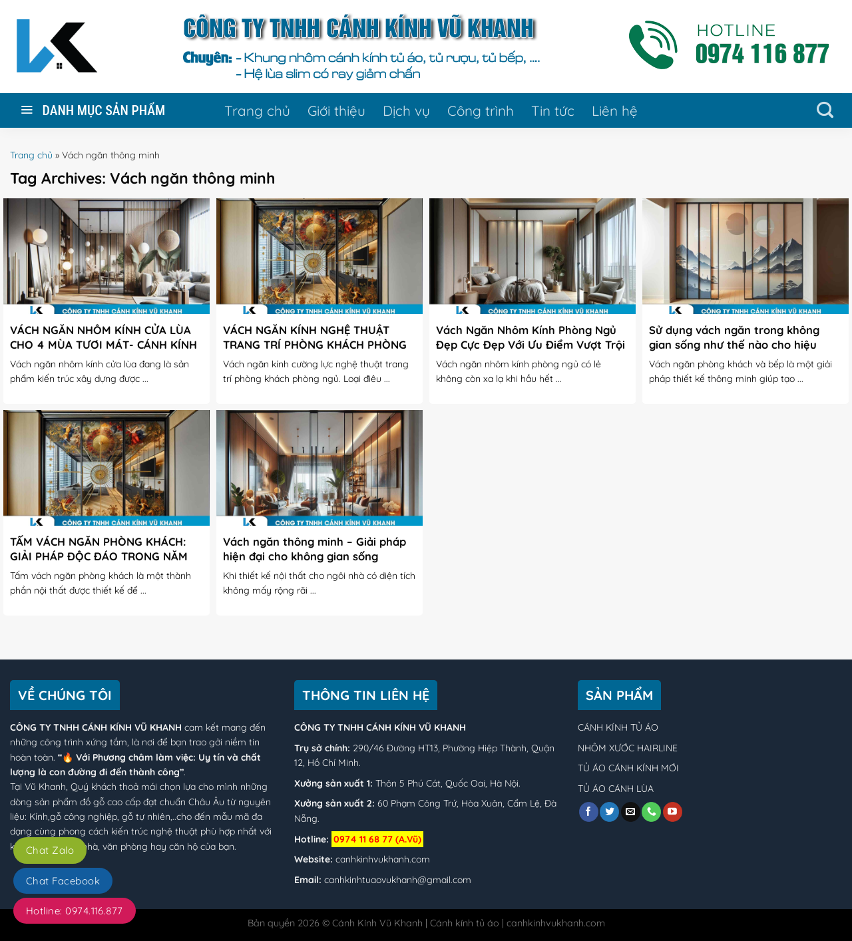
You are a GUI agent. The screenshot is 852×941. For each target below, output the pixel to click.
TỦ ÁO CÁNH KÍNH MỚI (628, 768)
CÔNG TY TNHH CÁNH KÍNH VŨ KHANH (96, 727)
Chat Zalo (50, 850)
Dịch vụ (406, 110)
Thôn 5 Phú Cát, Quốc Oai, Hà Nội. (447, 783)
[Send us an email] (630, 812)
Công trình (480, 110)
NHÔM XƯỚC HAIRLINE (628, 748)
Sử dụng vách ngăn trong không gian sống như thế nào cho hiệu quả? (734, 344)
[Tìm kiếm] (825, 110)
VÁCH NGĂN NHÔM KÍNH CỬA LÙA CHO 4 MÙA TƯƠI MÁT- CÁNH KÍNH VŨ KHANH (103, 344)
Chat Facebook (63, 880)
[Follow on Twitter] (609, 812)
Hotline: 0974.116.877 (74, 910)
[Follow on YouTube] (672, 812)
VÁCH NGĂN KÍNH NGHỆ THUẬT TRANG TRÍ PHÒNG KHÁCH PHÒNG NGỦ (315, 344)
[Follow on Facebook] (588, 812)
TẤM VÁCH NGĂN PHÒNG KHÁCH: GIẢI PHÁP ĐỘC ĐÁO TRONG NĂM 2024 (99, 555)
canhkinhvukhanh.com (382, 859)
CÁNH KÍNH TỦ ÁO (618, 727)
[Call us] (651, 812)
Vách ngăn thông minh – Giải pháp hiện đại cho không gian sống (314, 548)
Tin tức (552, 110)
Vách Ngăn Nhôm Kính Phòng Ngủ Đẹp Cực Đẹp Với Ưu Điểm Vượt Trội (530, 337)
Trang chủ (257, 110)
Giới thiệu (336, 110)
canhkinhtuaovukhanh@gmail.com (397, 880)
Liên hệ (615, 110)
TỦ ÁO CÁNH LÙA (616, 789)
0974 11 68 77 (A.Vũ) (377, 839)
